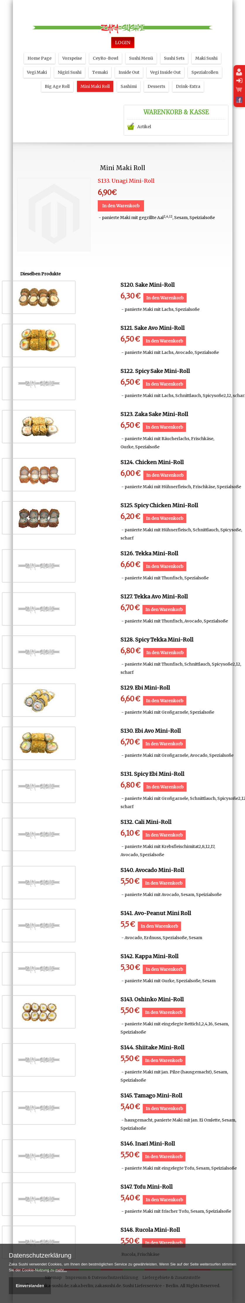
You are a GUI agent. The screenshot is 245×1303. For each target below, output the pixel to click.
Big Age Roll (57, 77)
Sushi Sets (174, 49)
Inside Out (129, 63)
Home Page (40, 49)
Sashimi (129, 77)
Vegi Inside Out (165, 63)
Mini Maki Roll (95, 77)
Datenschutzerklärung (40, 1255)
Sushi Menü (141, 49)
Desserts (156, 77)
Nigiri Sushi (69, 63)
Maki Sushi (206, 49)
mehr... (61, 1270)
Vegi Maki (37, 63)
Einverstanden (30, 1285)
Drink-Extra (188, 77)
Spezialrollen (204, 63)
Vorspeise (72, 49)
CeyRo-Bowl (105, 49)
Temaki (100, 63)
